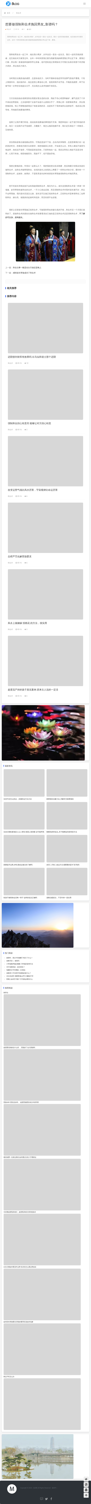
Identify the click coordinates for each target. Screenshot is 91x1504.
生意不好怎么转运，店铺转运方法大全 (18, 799)
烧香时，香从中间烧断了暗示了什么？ (19, 958)
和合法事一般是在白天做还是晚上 (27, 267)
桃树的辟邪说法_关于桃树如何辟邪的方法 (61, 832)
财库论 (6, 992)
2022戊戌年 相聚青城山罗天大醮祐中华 (19, 976)
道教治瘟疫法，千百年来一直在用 (58, 898)
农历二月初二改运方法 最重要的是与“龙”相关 (63, 865)
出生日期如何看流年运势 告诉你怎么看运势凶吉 (20, 1267)
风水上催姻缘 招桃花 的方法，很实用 (27, 623)
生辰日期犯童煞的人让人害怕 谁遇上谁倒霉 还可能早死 (24, 832)
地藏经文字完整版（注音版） (16, 970)
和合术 (18, 13)
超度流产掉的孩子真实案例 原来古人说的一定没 (33, 689)
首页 (8, 13)
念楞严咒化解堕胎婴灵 (20, 556)
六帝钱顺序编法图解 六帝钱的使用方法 (19, 964)
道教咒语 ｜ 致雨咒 (12, 961)
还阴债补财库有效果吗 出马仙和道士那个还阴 (32, 356)
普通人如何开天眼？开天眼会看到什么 (19, 979)
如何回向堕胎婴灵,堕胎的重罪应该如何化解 (18, 1322)
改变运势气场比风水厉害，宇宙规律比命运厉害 (33, 489)
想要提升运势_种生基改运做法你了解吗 (18, 865)
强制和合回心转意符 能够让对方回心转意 (29, 423)
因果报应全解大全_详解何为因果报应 (60, 799)
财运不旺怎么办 (9, 1377)
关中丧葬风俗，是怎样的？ (15, 967)
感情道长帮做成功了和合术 (24, 273)
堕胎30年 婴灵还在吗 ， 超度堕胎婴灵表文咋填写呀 (21, 1102)
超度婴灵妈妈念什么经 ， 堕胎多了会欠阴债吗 (19, 1047)
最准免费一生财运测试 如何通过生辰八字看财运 (20, 1157)
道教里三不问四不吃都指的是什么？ (18, 973)
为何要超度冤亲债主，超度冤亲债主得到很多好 (20, 1212)
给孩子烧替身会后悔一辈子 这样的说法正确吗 (20, 898)
